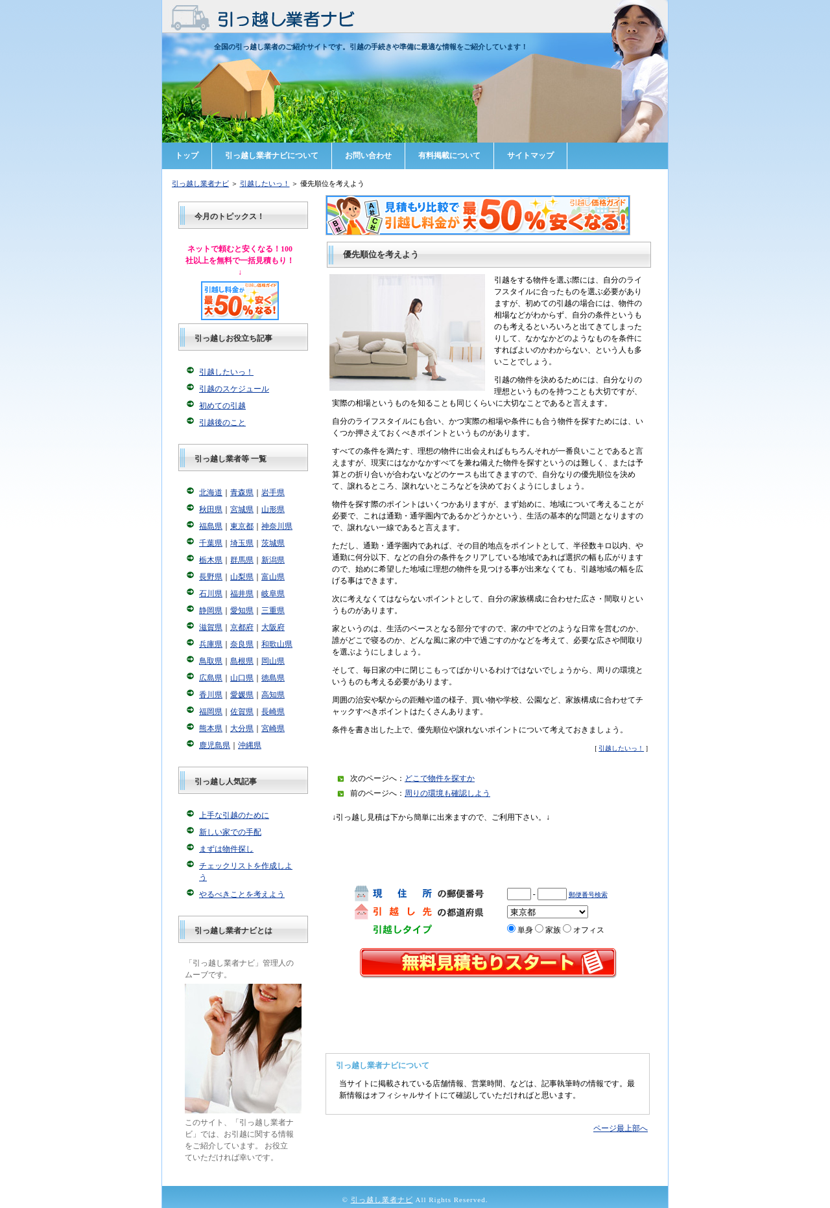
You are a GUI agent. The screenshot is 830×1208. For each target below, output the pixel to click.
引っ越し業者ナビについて (271, 155)
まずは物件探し (226, 849)
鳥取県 (210, 661)
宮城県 (242, 509)
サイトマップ (530, 155)
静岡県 (210, 610)
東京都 (242, 526)
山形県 (273, 509)
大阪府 (273, 627)
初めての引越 (222, 405)
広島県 (210, 677)
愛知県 (242, 610)
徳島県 (273, 677)
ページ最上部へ (620, 1128)
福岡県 (210, 711)
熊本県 (210, 728)
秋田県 (210, 509)
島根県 (242, 661)
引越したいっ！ (265, 183)
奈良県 (242, 644)
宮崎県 (273, 728)
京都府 (242, 627)
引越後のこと (222, 422)
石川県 (210, 593)
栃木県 (210, 559)
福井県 (242, 593)
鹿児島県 (214, 745)
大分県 (242, 728)
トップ (186, 155)
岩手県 (273, 492)
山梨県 (242, 576)
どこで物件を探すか (440, 778)
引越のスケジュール (234, 388)
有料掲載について (449, 155)
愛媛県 (242, 694)
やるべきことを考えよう (242, 894)
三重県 (273, 610)
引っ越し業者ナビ (200, 183)
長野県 (210, 576)
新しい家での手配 (230, 832)
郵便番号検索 (588, 894)
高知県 (273, 694)
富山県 (273, 576)
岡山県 (273, 661)
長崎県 (273, 711)
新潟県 (273, 559)
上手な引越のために (234, 815)
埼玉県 (242, 543)
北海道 (210, 492)
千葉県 (210, 543)
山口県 (242, 677)
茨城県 (273, 543)
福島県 (210, 526)
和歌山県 (276, 644)
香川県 (210, 694)
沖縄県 (249, 745)
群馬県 (242, 559)
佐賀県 (242, 711)
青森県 (242, 492)
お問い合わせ (368, 155)
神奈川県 (276, 526)
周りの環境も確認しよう (447, 793)
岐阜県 (273, 593)
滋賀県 (210, 627)
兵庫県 (210, 644)
